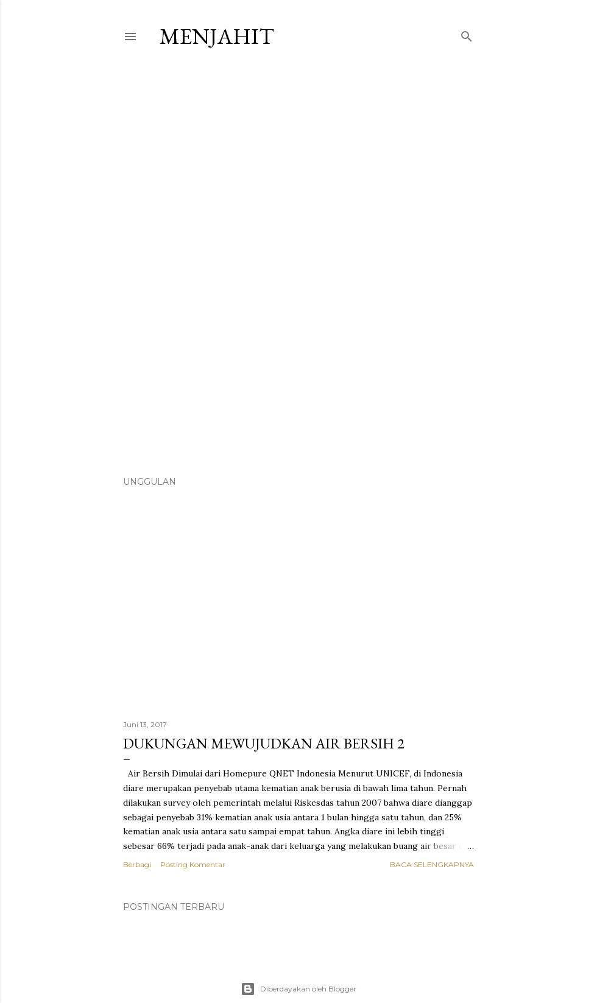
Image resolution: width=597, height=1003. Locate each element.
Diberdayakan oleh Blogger (298, 989)
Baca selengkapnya (432, 864)
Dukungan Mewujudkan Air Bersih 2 (263, 743)
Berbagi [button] (137, 864)
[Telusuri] (466, 34)
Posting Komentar (192, 864)
